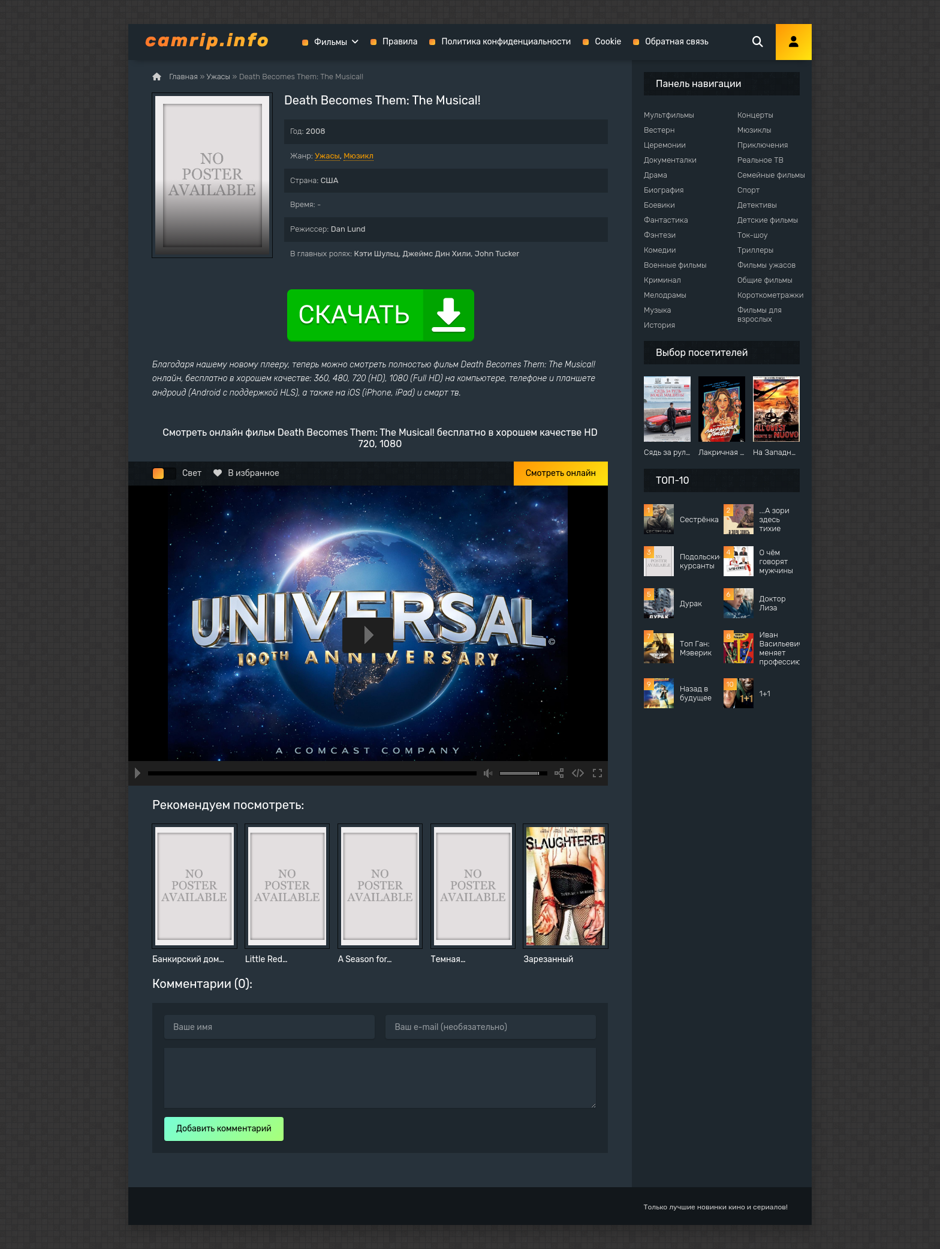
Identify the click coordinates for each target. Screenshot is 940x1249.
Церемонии (665, 144)
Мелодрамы (665, 294)
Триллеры (755, 249)
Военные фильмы (675, 264)
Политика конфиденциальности (506, 42)
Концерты (755, 114)
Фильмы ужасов (766, 264)
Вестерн (659, 129)
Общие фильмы (765, 279)
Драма (655, 174)
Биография (664, 189)
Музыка (657, 310)
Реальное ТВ (760, 159)
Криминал (662, 279)
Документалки (670, 159)
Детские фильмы (767, 219)
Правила (399, 42)
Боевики (659, 204)
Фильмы (330, 42)
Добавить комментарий (224, 1129)
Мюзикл (358, 155)
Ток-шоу (752, 234)
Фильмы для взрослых (759, 314)
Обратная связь (677, 42)
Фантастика (666, 219)
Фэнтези (660, 234)
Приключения (762, 144)
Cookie (608, 42)
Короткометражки (770, 294)
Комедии (660, 249)
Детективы (757, 204)
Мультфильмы (669, 114)
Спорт (748, 189)
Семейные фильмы (771, 174)
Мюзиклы (754, 129)
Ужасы (327, 155)
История (659, 325)
